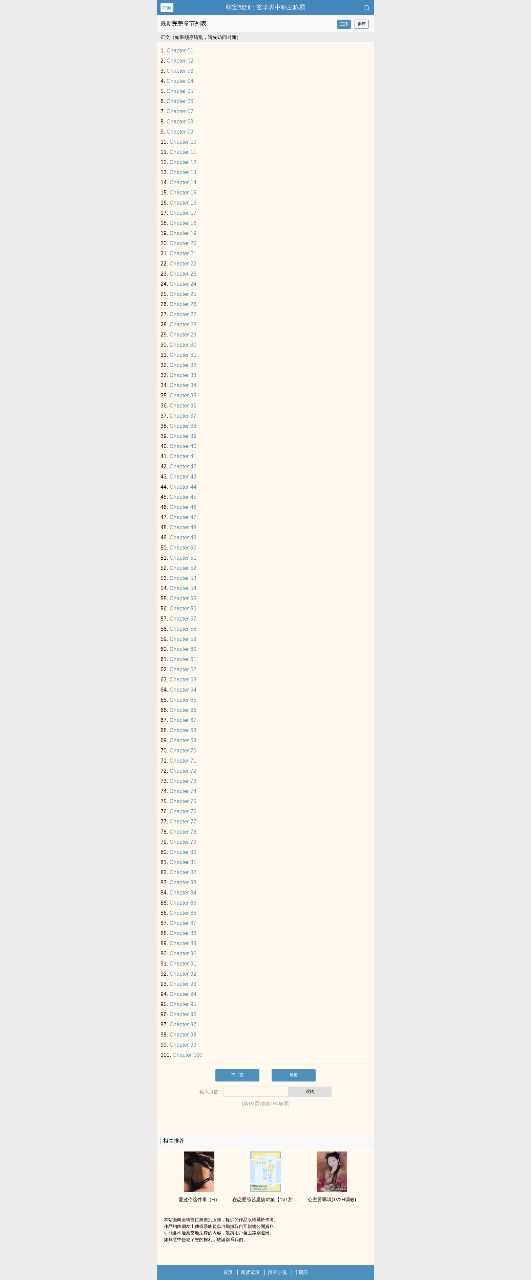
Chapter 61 (183, 659)
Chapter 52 (183, 568)
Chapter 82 (183, 872)
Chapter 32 (183, 365)
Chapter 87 (183, 923)
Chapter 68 (183, 730)
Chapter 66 (183, 710)
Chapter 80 (183, 852)
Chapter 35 (183, 395)
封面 (167, 7)
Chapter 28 (183, 324)
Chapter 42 (183, 466)
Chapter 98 (183, 1035)
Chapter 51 (183, 558)
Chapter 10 (183, 142)
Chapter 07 (180, 111)
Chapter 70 (183, 750)
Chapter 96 (183, 1014)
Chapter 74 (183, 791)
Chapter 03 (180, 71)
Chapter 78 (183, 832)
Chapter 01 (180, 50)
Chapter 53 (183, 578)
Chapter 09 (180, 132)
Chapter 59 (183, 639)
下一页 (237, 1075)
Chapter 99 (183, 1045)
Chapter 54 (183, 588)
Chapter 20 (183, 243)
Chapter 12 (183, 162)
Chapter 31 (183, 355)
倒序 (362, 24)
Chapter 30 (183, 345)
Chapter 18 (183, 223)
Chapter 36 (183, 406)
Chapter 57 (183, 619)
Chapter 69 (183, 740)
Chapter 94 (183, 994)
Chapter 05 (180, 91)
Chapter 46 (183, 507)
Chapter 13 (183, 172)
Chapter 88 (183, 933)
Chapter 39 (183, 436)
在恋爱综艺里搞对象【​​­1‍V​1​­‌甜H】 (266, 1199)
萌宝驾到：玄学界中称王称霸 (265, 7)
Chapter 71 (183, 761)
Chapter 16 (183, 203)
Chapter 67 (183, 720)
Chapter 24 (183, 284)
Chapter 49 (183, 537)
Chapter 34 (183, 385)
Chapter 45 (183, 497)
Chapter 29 (183, 335)
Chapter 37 (183, 416)
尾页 (294, 1075)
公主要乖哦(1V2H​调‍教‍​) (332, 1199)
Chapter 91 (183, 964)
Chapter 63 (183, 679)
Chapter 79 (183, 842)
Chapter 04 (180, 81)
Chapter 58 (183, 629)
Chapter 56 (183, 608)
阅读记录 (250, 1272)
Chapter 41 (183, 456)
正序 (344, 24)
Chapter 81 (183, 862)
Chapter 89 (183, 943)
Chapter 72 (183, 771)
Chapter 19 (183, 233)
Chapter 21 (183, 253)
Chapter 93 (183, 984)
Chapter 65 (183, 700)
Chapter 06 (180, 101)
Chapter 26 (183, 304)
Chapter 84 (183, 892)
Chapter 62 (183, 669)
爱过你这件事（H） (199, 1199)
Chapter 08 (180, 121)
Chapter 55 (183, 598)
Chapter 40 (183, 446)
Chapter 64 (183, 690)
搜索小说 (277, 1272)
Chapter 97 (183, 1024)
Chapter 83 (183, 882)
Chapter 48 (183, 527)
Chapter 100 (188, 1055)
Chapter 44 (183, 487)
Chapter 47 (183, 517)
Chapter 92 (183, 974)
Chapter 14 (183, 182)
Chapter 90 (183, 953)
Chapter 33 (183, 375)
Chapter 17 (183, 213)
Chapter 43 (183, 477)
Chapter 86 (183, 913)
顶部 (301, 1272)
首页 (228, 1272)
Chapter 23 (183, 274)
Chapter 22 (183, 263)
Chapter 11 (183, 152)
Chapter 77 (183, 821)
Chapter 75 (183, 801)
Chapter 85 (183, 903)
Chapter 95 (183, 1004)
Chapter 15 (183, 192)
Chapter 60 (183, 649)
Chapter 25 (183, 294)
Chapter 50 (183, 548)
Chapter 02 (180, 61)
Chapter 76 (183, 811)
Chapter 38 (183, 426)
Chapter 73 (183, 781)
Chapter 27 (183, 314)
